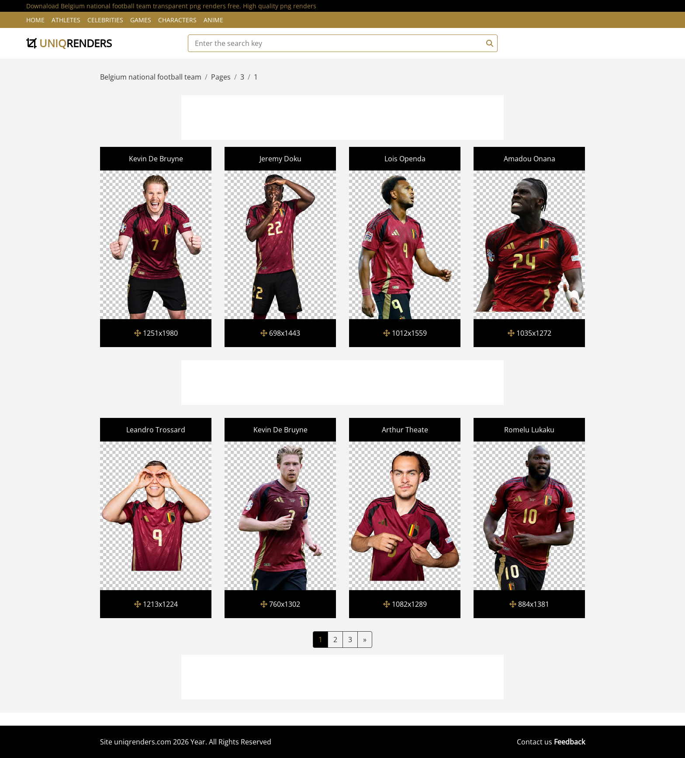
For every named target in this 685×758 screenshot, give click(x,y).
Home (35, 20)
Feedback (569, 742)
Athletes (66, 20)
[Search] (488, 43)
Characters (177, 20)
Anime (213, 20)
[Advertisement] (342, 116)
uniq (69, 43)
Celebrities (105, 20)
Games (140, 20)
